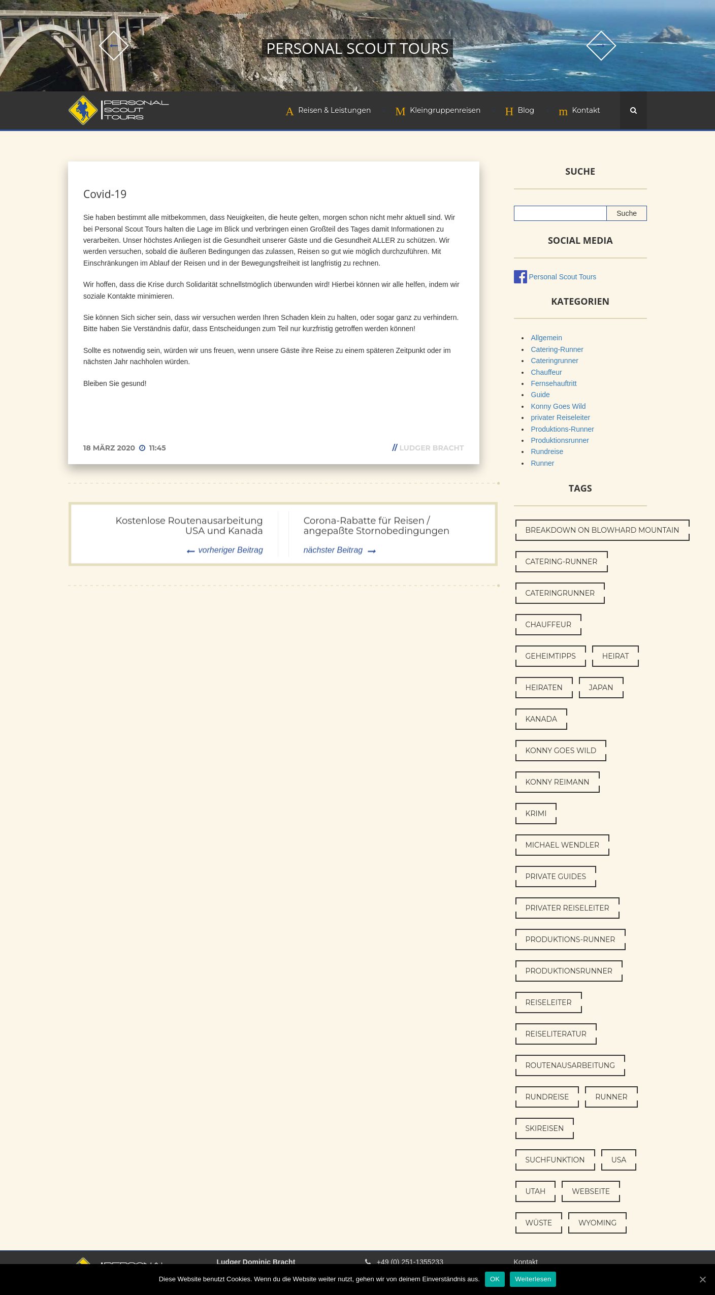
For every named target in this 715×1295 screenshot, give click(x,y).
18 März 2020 (110, 447)
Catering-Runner (557, 349)
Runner (543, 463)
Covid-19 (104, 194)
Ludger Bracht (431, 447)
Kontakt (526, 1262)
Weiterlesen (533, 1279)
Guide (540, 395)
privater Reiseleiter (561, 417)
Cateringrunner (554, 361)
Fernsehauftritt (554, 383)
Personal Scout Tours (563, 277)
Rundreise (547, 451)
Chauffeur (546, 372)
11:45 (157, 447)
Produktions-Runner (563, 429)
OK (495, 1279)
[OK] (702, 1279)
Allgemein (546, 338)
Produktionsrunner (560, 440)
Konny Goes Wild (558, 406)
